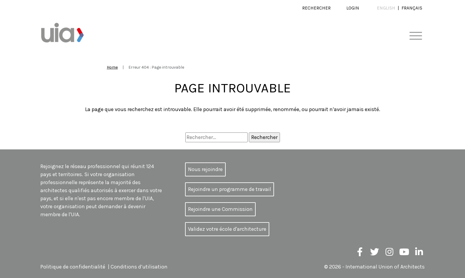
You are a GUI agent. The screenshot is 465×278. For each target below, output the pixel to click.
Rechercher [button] (316, 8)
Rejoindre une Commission (220, 209)
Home (112, 67)
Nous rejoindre (205, 169)
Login (352, 8)
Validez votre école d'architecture (227, 229)
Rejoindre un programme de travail (229, 189)
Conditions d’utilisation (139, 266)
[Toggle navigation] (416, 36)
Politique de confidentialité (72, 266)
